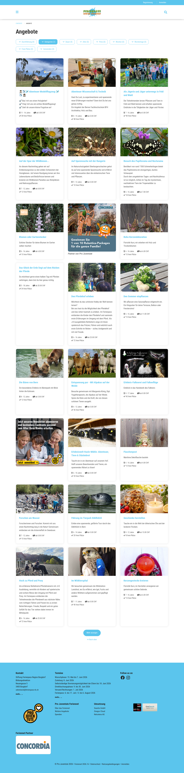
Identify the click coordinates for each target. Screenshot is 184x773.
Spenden (58, 714)
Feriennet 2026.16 (80, 764)
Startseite (19, 23)
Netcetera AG (99, 714)
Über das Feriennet (62, 708)
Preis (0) (100, 42)
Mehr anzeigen (92, 640)
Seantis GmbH (100, 708)
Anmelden (162, 2)
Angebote (29, 23)
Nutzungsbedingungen (111, 764)
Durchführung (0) (26, 42)
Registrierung (147, 2)
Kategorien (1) (48, 42)
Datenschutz (95, 764)
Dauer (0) (67, 42)
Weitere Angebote (62, 711)
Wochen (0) (118, 42)
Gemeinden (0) (47, 49)
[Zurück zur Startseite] (92, 13)
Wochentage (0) (139, 42)
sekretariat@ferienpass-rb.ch (28, 690)
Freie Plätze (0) (26, 49)
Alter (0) (84, 42)
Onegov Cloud (100, 711)
